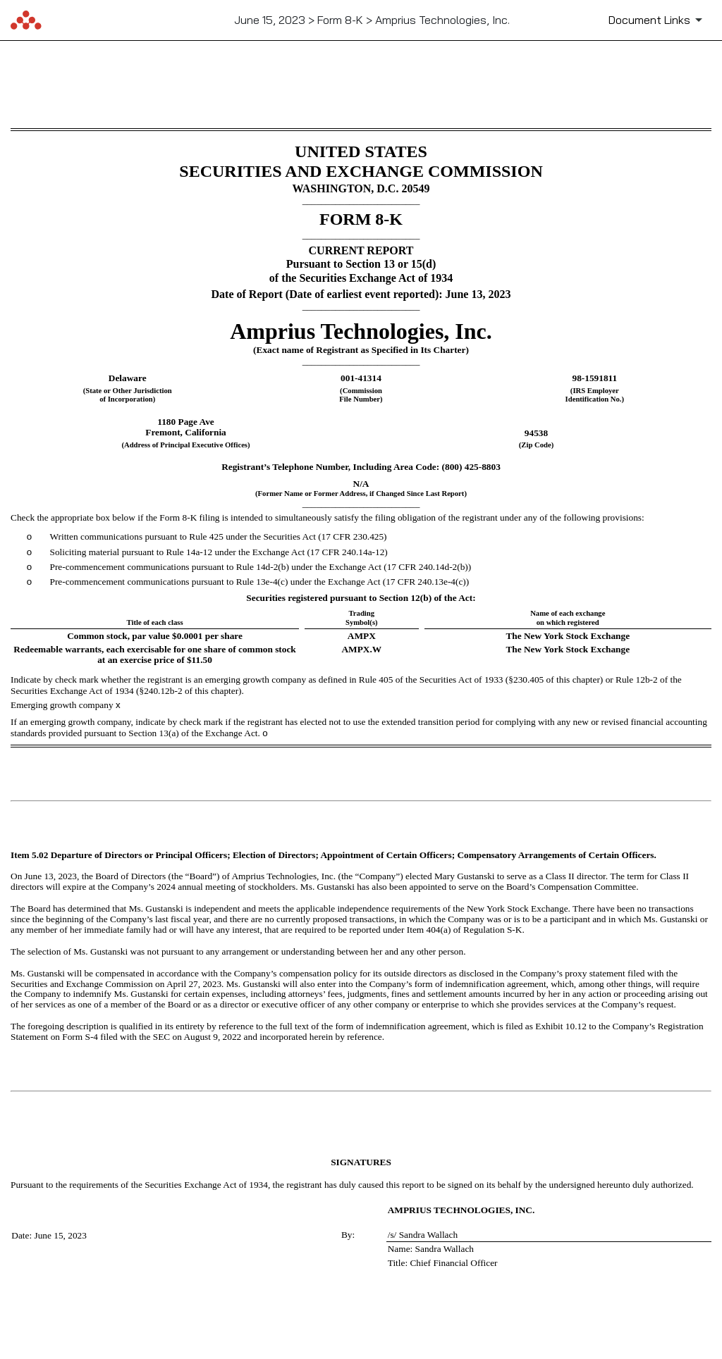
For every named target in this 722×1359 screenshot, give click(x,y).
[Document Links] (657, 19)
